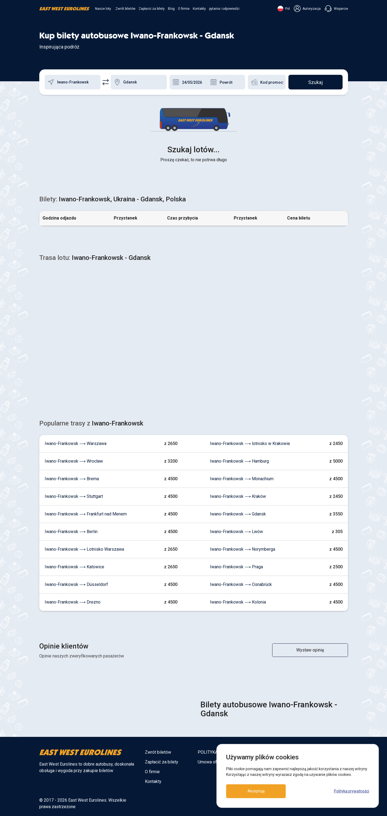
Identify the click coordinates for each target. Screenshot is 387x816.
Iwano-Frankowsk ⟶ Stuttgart (74, 496)
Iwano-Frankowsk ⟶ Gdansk (238, 514)
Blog (171, 9)
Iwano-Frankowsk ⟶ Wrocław (74, 461)
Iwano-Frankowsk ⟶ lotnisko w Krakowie (250, 443)
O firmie (184, 9)
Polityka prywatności (351, 791)
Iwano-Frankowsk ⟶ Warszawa (75, 443)
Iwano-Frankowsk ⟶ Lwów (236, 531)
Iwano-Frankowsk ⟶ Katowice (74, 566)
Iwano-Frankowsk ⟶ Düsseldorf (76, 584)
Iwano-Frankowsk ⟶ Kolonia (238, 602)
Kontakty (199, 9)
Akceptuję (256, 791)
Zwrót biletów (125, 9)
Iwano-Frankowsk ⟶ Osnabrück (241, 584)
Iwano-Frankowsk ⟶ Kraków (238, 496)
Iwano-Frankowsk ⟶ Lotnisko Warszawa (84, 549)
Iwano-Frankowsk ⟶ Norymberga (242, 549)
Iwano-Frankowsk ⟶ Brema (72, 478)
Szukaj (315, 82)
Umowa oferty (211, 762)
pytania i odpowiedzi (224, 9)
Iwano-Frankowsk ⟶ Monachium (242, 478)
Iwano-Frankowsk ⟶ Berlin (71, 531)
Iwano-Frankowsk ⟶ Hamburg (239, 461)
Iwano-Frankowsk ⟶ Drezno (72, 602)
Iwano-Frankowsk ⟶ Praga (236, 566)
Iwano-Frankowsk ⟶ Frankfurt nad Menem (86, 514)
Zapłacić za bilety (152, 9)
